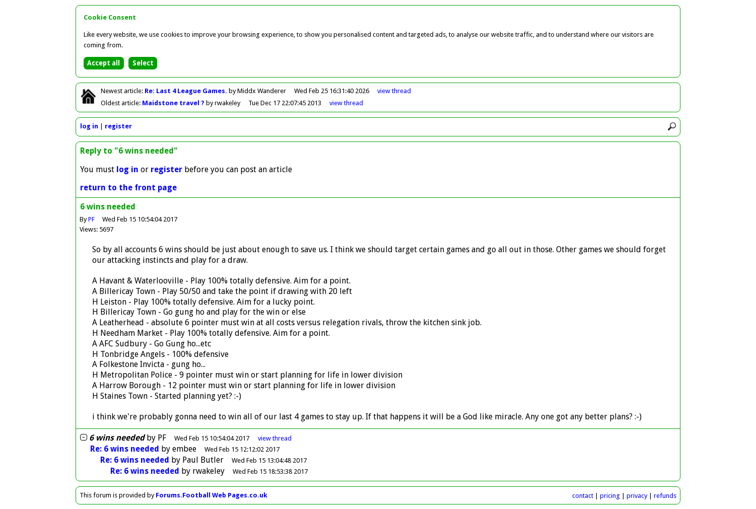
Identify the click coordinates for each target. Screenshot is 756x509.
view (394, 91)
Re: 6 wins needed (124, 449)
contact (582, 495)
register (118, 126)
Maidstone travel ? (174, 103)
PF (91, 219)
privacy (637, 495)
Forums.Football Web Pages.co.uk (211, 495)
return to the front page (128, 187)
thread (275, 438)
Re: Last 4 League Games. (187, 91)
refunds (665, 495)
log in (89, 126)
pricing (610, 495)
